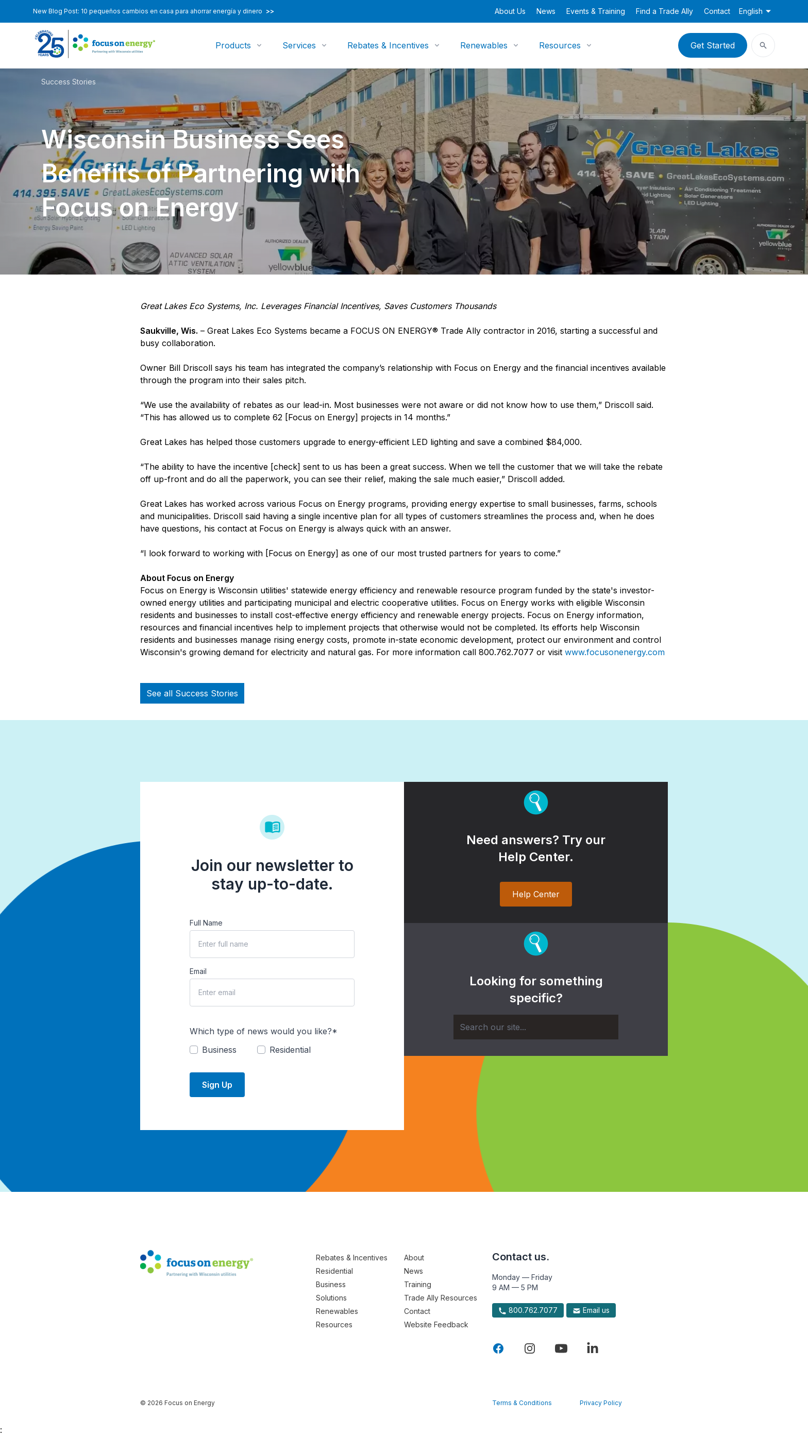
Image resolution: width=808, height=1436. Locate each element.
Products (233, 45)
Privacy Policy (601, 1403)
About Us (510, 11)
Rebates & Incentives (388, 45)
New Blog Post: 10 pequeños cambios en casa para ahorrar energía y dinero (153, 11)
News (546, 11)
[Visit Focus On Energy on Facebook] (498, 1348)
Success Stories (68, 81)
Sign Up (217, 1085)
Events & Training (595, 11)
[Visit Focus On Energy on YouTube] (561, 1348)
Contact (717, 11)
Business (331, 1284)
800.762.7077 (528, 1310)
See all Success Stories (192, 693)
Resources (560, 45)
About (414, 1257)
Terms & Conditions (522, 1403)
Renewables (484, 45)
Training (417, 1284)
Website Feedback (436, 1324)
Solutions (331, 1297)
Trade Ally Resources (440, 1297)
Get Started (713, 45)
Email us (591, 1310)
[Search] (535, 1027)
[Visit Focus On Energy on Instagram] (530, 1348)
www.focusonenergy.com (615, 652)
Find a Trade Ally (664, 11)
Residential (334, 1271)
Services (299, 45)
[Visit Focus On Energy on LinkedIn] (592, 1348)
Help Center (536, 894)
